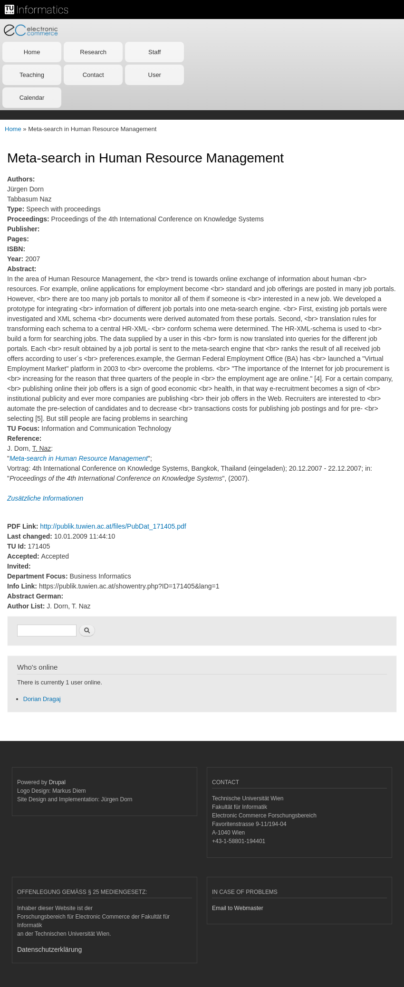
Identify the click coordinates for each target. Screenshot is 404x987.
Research (93, 52)
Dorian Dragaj (42, 698)
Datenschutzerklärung (49, 949)
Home (32, 52)
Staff (154, 52)
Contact (93, 74)
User (154, 74)
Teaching (31, 74)
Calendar (32, 97)
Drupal (57, 782)
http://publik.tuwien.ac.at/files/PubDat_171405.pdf (113, 526)
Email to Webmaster (237, 908)
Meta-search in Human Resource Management (79, 458)
